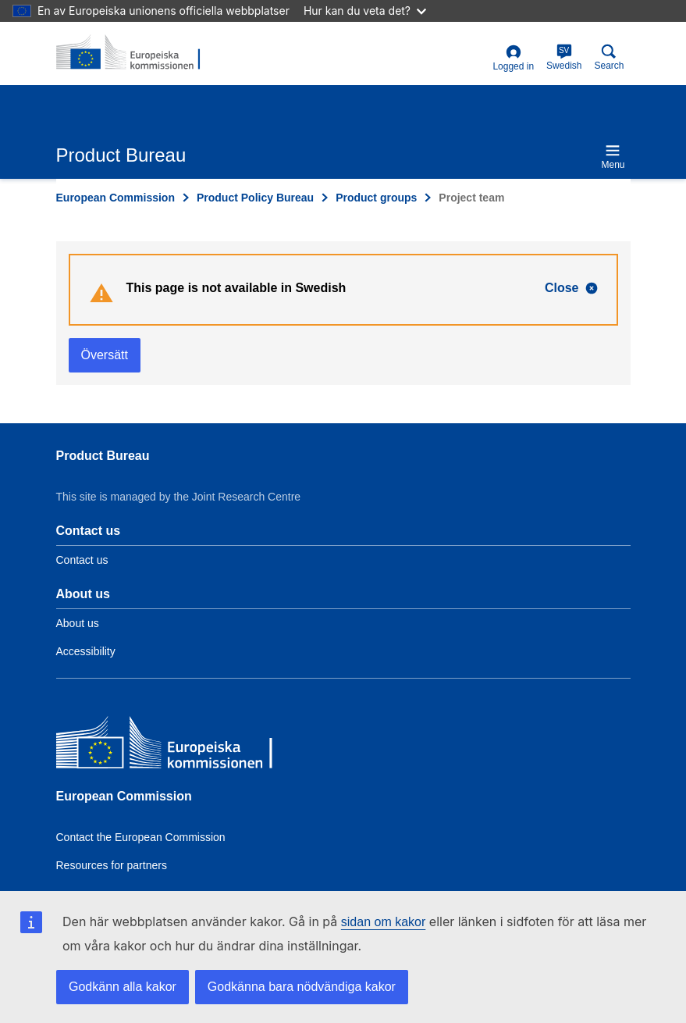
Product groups (376, 197)
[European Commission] (169, 746)
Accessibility (86, 651)
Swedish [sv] (563, 57)
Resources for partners (111, 865)
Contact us (82, 560)
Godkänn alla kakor (122, 986)
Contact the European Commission (141, 837)
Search (609, 57)
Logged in (513, 58)
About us (77, 623)
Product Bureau (103, 455)
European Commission (115, 197)
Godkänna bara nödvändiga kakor (302, 986)
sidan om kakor (383, 922)
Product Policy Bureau (255, 197)
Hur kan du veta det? (365, 10)
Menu (612, 156)
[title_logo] (132, 53)
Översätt (104, 355)
